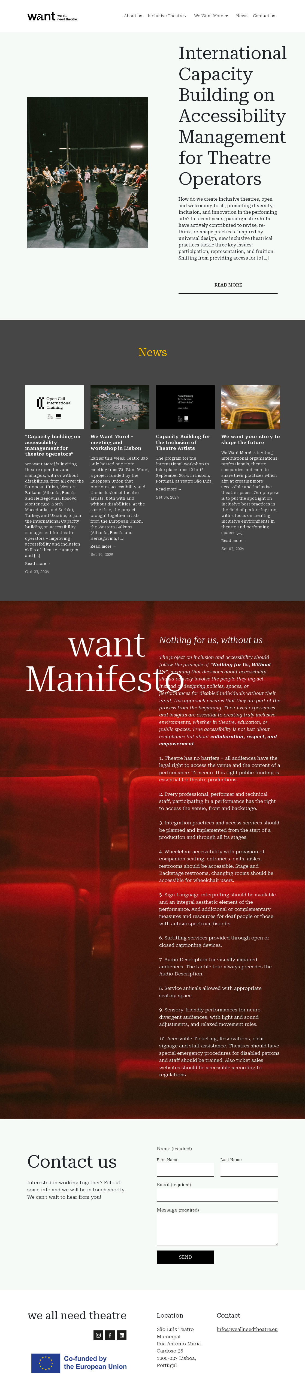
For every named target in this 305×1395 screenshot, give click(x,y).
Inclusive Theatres (167, 16)
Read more (228, 285)
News (241, 16)
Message (178, 1210)
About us (133, 16)
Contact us (264, 16)
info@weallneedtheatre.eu (247, 1329)
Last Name (231, 1160)
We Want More (208, 16)
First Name (168, 1160)
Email (174, 1184)
